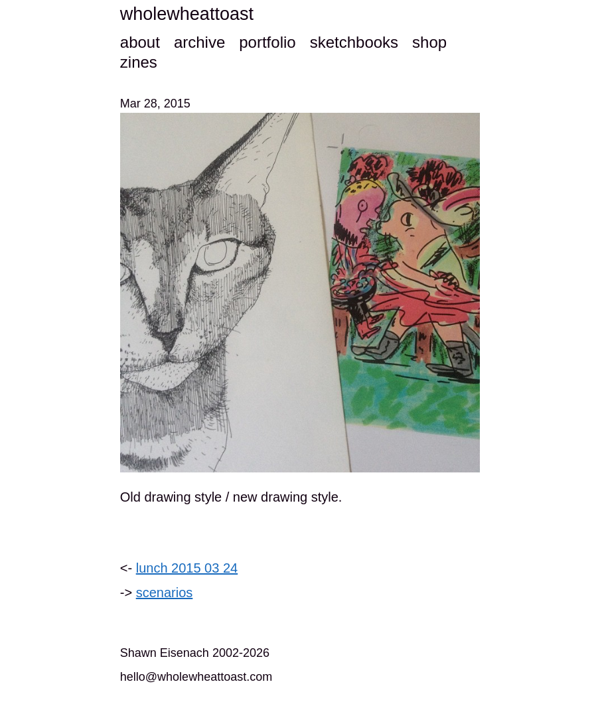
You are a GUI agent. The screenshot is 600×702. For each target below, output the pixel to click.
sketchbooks (354, 42)
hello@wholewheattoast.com (196, 676)
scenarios (164, 592)
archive (199, 42)
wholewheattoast (187, 14)
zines (138, 62)
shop (429, 42)
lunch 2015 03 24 (187, 568)
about (140, 42)
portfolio (267, 42)
